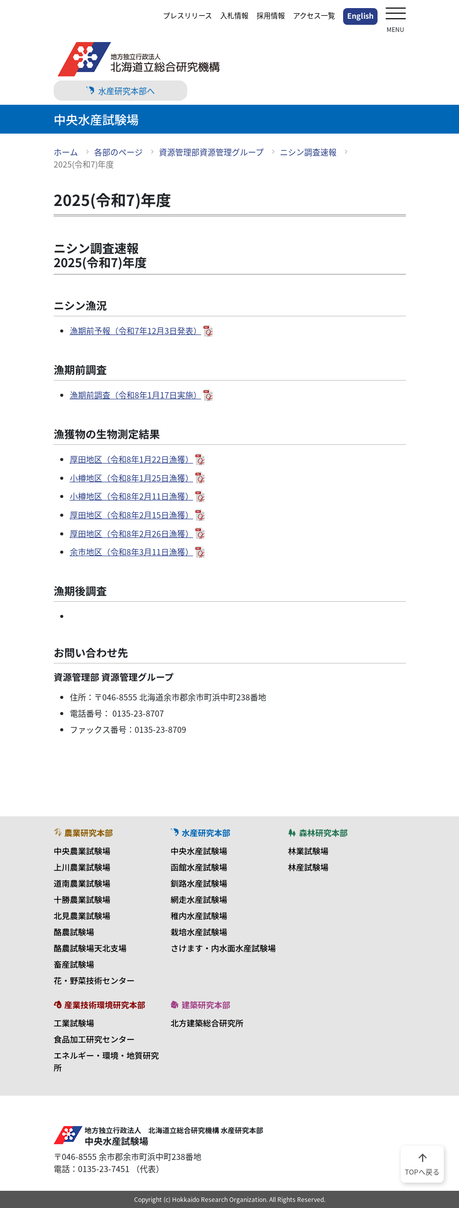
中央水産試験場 (199, 851)
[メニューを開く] (396, 14)
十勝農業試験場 (82, 899)
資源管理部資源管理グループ (211, 152)
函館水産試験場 (199, 867)
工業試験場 (74, 1023)
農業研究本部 (83, 832)
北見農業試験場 (82, 915)
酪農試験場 (74, 932)
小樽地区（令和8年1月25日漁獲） (131, 478)
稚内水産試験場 (199, 915)
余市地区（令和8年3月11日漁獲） (131, 552)
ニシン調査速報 (308, 152)
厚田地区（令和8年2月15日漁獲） (131, 515)
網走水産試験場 (199, 899)
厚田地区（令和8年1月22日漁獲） (131, 459)
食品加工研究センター (94, 1039)
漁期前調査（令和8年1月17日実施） (135, 395)
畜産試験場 (74, 964)
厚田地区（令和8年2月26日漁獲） (131, 533)
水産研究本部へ (120, 91)
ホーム (66, 152)
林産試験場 (308, 867)
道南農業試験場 (82, 883)
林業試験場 (308, 851)
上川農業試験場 (82, 867)
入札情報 (234, 15)
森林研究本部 (318, 832)
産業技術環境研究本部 (100, 1004)
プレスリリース (187, 15)
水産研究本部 (200, 832)
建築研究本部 (200, 1004)
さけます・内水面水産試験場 (223, 948)
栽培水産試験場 (199, 932)
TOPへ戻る (422, 1163)
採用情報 (271, 15)
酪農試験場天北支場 (90, 948)
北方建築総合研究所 (207, 1023)
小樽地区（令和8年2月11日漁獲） (131, 496)
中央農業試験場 (82, 851)
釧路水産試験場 (199, 883)
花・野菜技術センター (94, 980)
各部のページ (118, 152)
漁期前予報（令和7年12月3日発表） (135, 330)
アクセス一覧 (314, 15)
